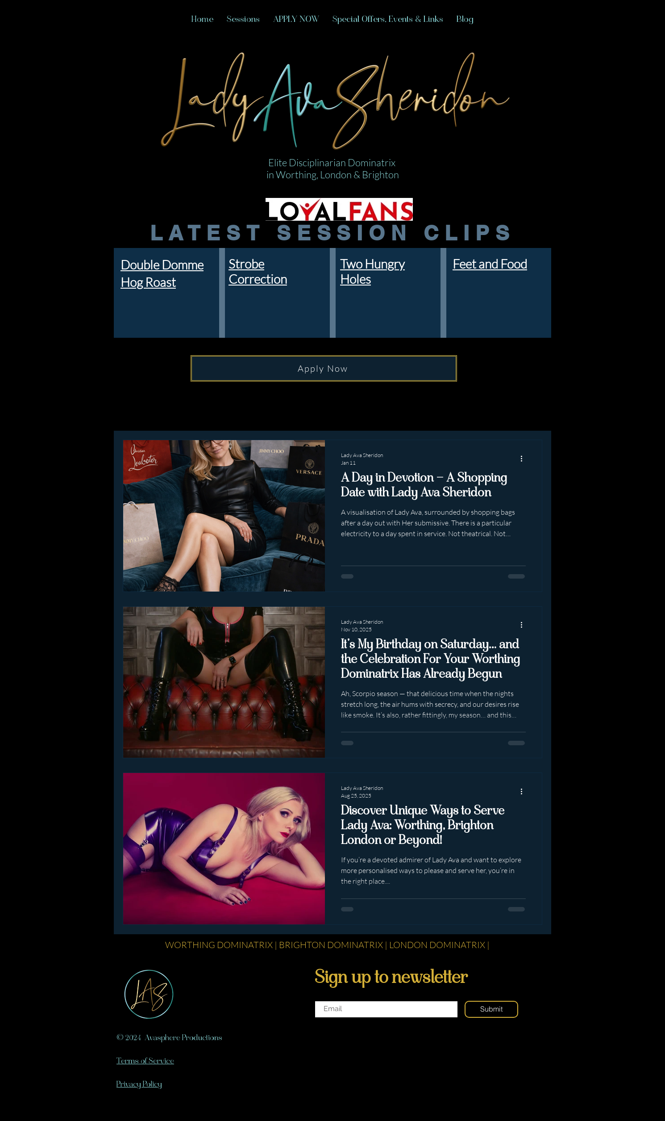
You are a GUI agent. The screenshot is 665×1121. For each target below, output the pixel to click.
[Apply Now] (324, 368)
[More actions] (524, 458)
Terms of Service (145, 1062)
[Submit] (491, 1009)
